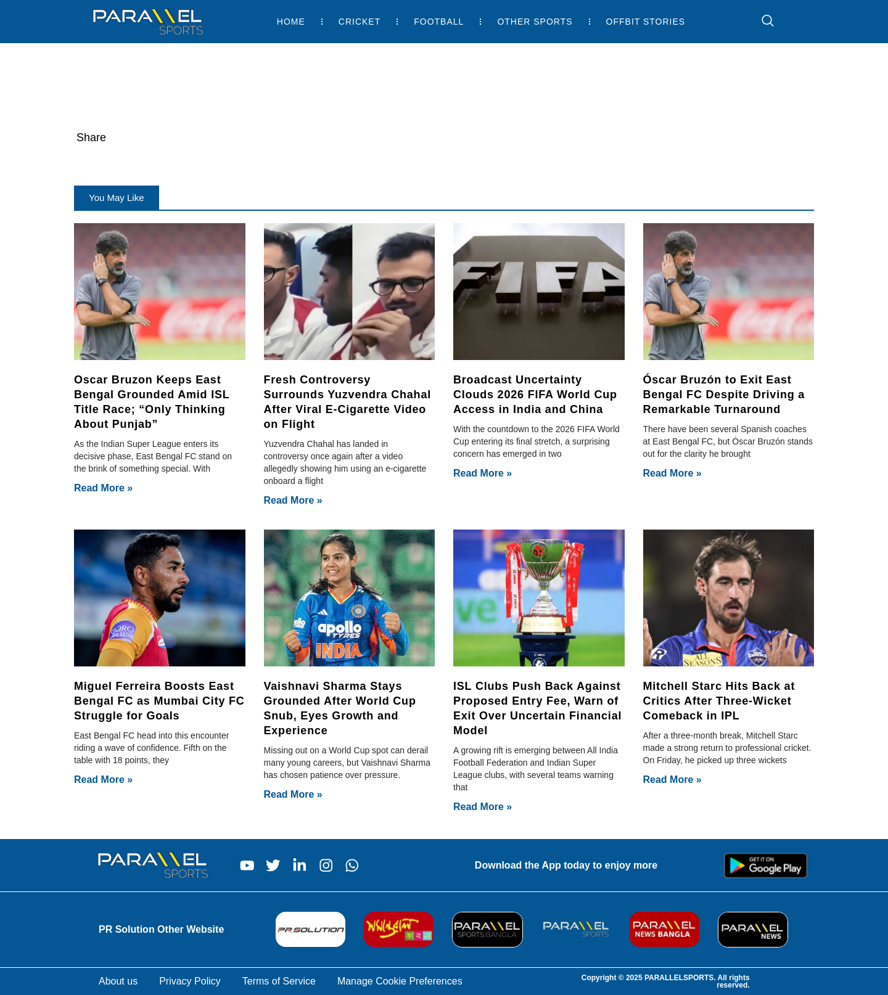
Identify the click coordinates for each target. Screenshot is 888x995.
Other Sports (534, 22)
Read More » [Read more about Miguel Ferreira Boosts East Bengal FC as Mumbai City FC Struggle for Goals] (103, 779)
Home (291, 22)
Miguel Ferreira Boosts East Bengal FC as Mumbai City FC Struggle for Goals (159, 701)
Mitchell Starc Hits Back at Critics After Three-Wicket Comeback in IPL (719, 701)
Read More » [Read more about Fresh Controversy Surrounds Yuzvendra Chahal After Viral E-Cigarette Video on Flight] (293, 500)
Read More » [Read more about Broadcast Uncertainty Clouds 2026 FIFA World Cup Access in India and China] (482, 473)
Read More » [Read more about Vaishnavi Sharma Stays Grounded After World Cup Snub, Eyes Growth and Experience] (293, 794)
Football (439, 22)
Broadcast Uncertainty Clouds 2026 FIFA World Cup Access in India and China (535, 395)
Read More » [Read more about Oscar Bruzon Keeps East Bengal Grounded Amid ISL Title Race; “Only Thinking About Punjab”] (103, 488)
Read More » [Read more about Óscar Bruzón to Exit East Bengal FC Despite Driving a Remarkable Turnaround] (672, 473)
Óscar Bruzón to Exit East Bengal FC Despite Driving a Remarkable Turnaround (724, 395)
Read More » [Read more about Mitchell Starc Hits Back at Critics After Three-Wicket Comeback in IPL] (672, 779)
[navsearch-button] (761, 21)
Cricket (359, 22)
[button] (116, 198)
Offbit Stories (646, 22)
